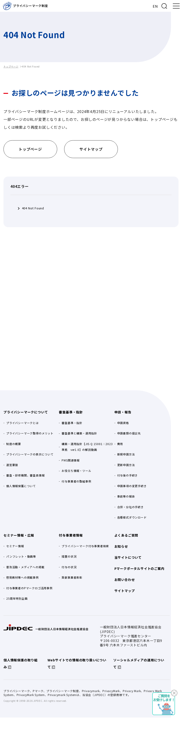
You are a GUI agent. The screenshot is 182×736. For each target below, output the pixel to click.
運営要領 (12, 465)
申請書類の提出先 (129, 433)
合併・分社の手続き (130, 507)
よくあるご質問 (126, 535)
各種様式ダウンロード (132, 517)
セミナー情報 (15, 546)
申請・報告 (122, 412)
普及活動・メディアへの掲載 (25, 567)
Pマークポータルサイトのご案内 (139, 568)
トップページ (10, 66)
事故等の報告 (126, 496)
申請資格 (123, 423)
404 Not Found (33, 208)
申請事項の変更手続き (132, 486)
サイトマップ (124, 590)
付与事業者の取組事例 (76, 481)
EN (155, 6)
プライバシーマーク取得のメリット (30, 433)
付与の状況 (69, 567)
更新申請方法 (126, 465)
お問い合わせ (124, 579)
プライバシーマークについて (25, 412)
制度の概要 (13, 444)
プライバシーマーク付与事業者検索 (85, 546)
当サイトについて (128, 557)
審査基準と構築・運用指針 (79, 433)
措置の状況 (69, 556)
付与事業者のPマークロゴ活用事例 (29, 588)
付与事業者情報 (71, 535)
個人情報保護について (21, 486)
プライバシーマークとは (22, 423)
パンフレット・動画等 (21, 556)
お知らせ (121, 546)
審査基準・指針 (71, 412)
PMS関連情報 (71, 460)
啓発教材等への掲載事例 (22, 577)
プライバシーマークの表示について (30, 454)
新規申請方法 (126, 454)
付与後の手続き (127, 475)
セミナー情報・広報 (18, 535)
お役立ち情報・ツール (76, 471)
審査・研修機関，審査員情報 (25, 475)
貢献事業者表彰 (72, 577)
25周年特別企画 (16, 598)
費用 (120, 444)
